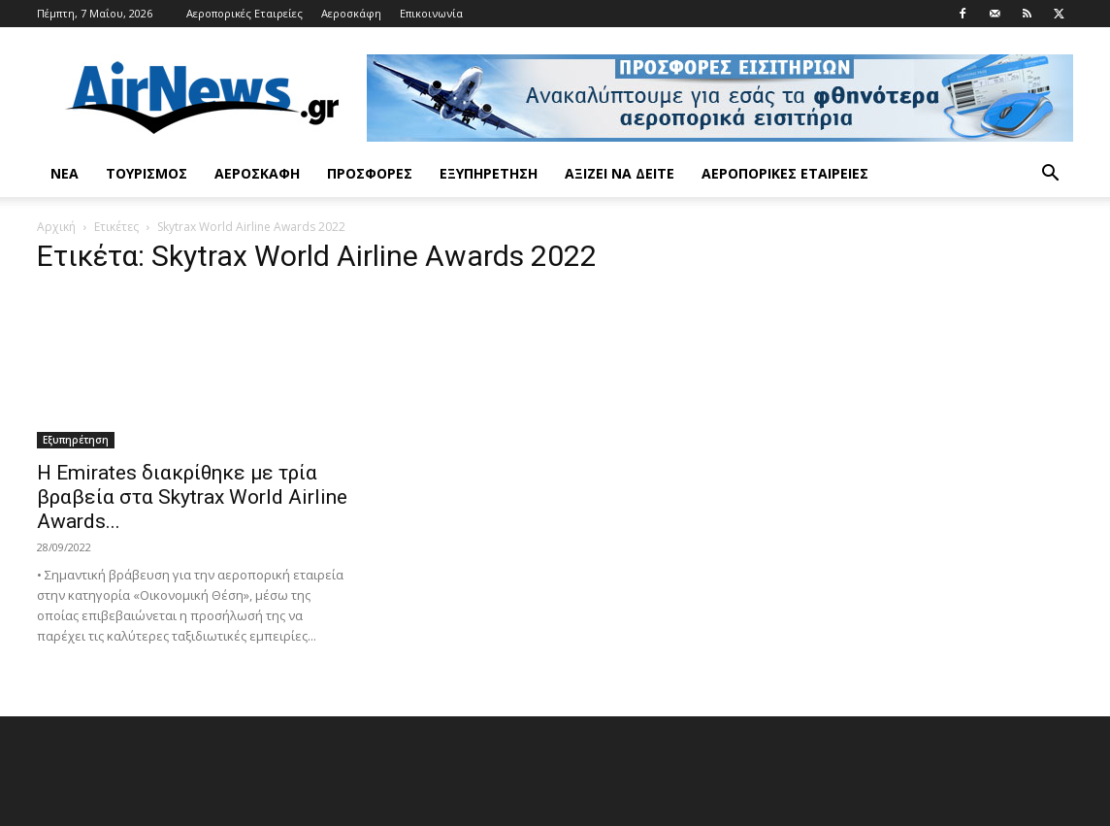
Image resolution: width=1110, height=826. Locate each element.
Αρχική (56, 226)
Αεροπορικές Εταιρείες (244, 13)
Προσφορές (369, 173)
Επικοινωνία (431, 13)
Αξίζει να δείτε (619, 173)
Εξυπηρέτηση (489, 173)
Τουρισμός (146, 173)
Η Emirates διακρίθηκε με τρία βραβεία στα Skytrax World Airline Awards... (192, 497)
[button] (1050, 175)
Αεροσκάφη (351, 13)
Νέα (64, 173)
